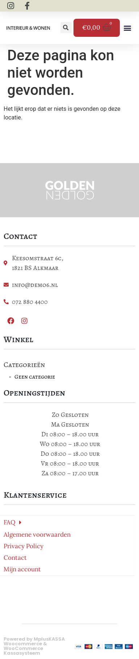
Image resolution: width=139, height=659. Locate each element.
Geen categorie (34, 377)
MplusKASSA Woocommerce (34, 641)
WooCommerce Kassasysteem (23, 650)
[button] (66, 27)
